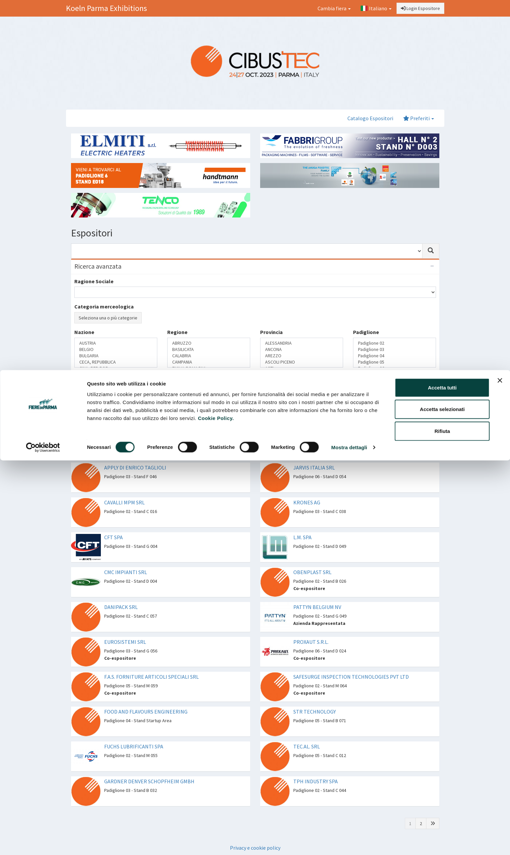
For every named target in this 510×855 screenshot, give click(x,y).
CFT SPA (113, 537)
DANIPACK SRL (121, 607)
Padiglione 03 (394, 349)
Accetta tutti (442, 17)
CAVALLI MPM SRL (124, 502)
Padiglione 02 (394, 343)
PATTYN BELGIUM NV (317, 607)
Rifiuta (442, 61)
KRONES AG (306, 502)
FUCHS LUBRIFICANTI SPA (133, 746)
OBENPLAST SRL (312, 572)
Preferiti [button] (418, 118)
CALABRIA (209, 356)
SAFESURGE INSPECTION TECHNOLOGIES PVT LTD (351, 676)
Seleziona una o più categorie (108, 318)
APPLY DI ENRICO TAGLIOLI (135, 467)
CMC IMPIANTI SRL (125, 572)
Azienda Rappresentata (116, 387)
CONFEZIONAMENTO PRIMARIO (301, 406)
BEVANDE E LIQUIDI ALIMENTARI (209, 387)
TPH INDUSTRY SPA (315, 781)
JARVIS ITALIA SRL (314, 467)
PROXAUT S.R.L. (310, 642)
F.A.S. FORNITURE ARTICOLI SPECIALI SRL (151, 676)
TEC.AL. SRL (306, 746)
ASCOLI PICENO (301, 362)
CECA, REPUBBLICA (116, 362)
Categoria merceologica (104, 306)
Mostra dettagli (349, 77)
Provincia (271, 332)
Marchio (116, 400)
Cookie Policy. (216, 48)
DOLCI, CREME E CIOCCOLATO (209, 406)
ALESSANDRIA (301, 343)
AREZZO (301, 356)
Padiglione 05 (394, 362)
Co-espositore (116, 393)
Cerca (84, 422)
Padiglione (366, 332)
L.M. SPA (302, 537)
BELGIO (116, 349)
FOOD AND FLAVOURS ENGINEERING (145, 711)
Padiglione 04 (394, 356)
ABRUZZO (209, 343)
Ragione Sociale (93, 281)
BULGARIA (116, 356)
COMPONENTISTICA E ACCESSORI (301, 400)
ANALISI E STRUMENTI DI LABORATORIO (301, 387)
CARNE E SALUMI (209, 400)
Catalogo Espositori (370, 118)
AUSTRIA (116, 343)
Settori (175, 376)
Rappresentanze (94, 376)
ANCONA (301, 349)
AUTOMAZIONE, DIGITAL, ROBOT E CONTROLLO (301, 393)
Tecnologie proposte (285, 376)
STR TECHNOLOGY (314, 711)
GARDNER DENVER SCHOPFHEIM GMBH (149, 781)
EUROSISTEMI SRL (125, 642)
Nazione (84, 332)
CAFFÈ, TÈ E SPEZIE (209, 393)
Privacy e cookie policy (255, 847)
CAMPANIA (209, 362)
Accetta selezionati (442, 39)
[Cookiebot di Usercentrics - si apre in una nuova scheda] (43, 78)
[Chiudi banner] (499, 10)
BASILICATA (209, 349)
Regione (177, 332)
